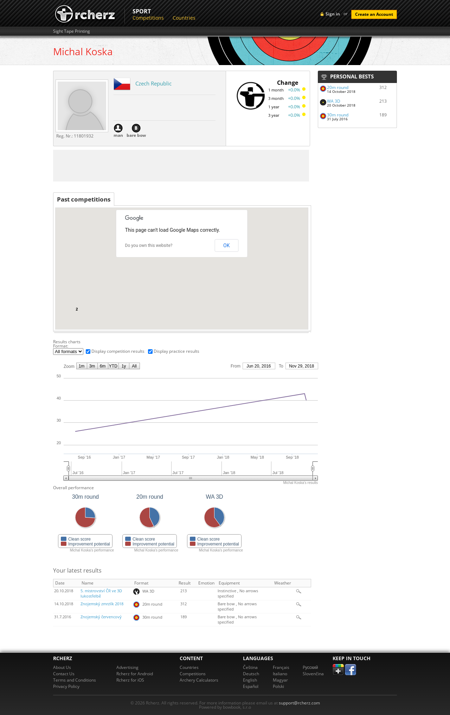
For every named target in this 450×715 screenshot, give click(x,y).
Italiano (280, 674)
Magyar (280, 680)
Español (250, 686)
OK (226, 245)
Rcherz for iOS (130, 680)
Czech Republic (153, 83)
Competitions (148, 17)
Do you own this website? (149, 245)
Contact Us (64, 674)
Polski (278, 686)
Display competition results (117, 351)
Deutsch (251, 674)
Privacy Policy (66, 686)
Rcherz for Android (134, 674)
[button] (287, 223)
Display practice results (176, 351)
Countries (184, 17)
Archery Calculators (199, 680)
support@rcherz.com (299, 703)
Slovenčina (313, 674)
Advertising (127, 667)
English (250, 680)
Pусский (310, 667)
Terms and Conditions (74, 680)
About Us (62, 667)
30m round (337, 115)
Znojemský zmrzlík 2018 (102, 603)
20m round (337, 87)
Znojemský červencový (101, 616)
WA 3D (333, 101)
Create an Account (374, 14)
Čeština (250, 667)
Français (281, 667)
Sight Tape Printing (71, 31)
